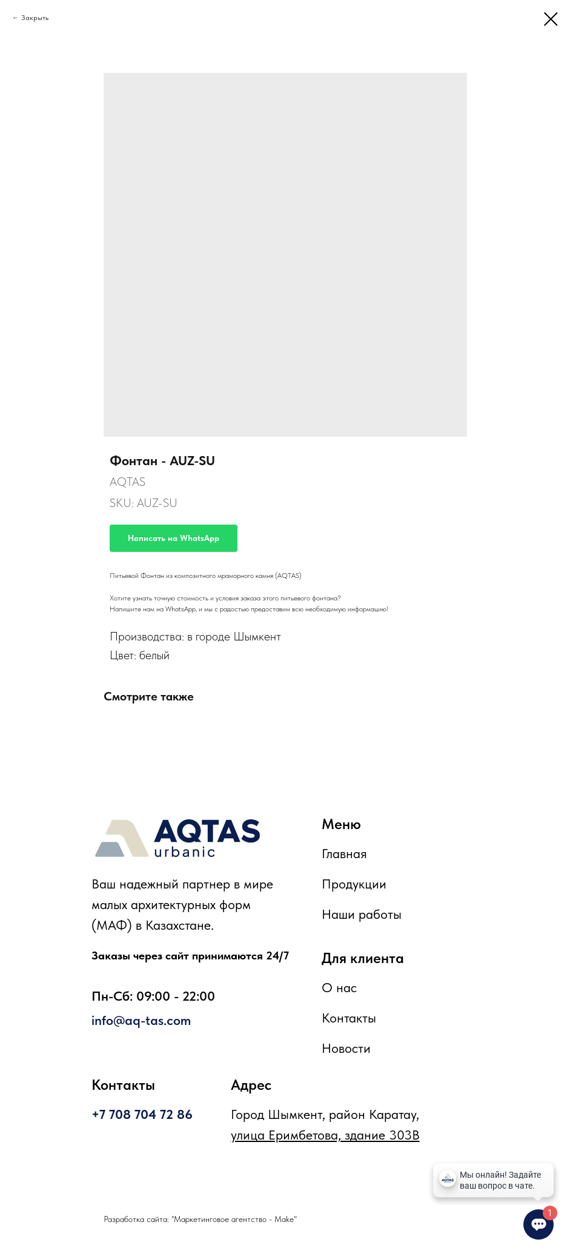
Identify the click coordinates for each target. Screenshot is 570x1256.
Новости (346, 1048)
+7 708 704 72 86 (142, 1114)
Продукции (354, 884)
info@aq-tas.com (141, 1020)
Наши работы (362, 914)
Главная (344, 853)
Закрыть (34, 17)
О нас (339, 987)
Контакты (349, 1018)
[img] (177, 838)
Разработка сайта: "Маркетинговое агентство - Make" (200, 1219)
